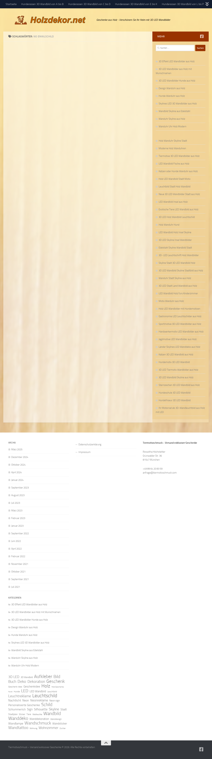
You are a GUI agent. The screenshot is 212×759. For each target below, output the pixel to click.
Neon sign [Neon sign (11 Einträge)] (54, 700)
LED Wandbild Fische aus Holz (174, 163)
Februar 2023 (18, 518)
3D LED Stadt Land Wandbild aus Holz (178, 285)
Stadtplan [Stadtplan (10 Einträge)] (13, 714)
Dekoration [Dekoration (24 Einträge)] (36, 682)
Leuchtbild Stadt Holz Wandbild (174, 186)
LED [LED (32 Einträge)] (24, 691)
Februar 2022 (18, 556)
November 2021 (19, 563)
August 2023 (18, 495)
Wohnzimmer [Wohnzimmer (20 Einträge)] (48, 728)
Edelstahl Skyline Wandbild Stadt (175, 247)
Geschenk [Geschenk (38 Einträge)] (55, 681)
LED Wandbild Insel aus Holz (173, 201)
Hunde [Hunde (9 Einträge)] (17, 691)
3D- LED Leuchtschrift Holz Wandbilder (179, 255)
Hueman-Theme (53, 752)
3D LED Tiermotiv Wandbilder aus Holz (178, 369)
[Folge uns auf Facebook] (202, 36)
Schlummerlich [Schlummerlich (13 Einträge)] (17, 709)
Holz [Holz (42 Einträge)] (45, 686)
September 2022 (20, 533)
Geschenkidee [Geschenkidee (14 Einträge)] (32, 686)
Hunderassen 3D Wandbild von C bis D (89, 4)
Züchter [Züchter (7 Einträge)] (63, 728)
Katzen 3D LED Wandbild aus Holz (176, 354)
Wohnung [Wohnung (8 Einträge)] (33, 728)
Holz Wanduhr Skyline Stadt (173, 140)
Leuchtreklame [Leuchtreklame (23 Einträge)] (19, 696)
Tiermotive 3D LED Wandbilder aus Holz (179, 156)
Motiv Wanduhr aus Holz (171, 301)
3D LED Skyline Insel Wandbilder (175, 240)
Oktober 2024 (18, 464)
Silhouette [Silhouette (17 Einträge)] (41, 709)
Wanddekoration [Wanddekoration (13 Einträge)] (39, 718)
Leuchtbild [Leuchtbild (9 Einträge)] (52, 691)
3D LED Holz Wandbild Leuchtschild (177, 217)
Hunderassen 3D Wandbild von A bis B (42, 4)
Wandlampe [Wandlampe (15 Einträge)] (15, 723)
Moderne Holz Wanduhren (172, 148)
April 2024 (16, 472)
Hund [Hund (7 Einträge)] (10, 692)
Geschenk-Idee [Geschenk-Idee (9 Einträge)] (15, 686)
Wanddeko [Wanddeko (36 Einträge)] (18, 718)
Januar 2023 (17, 525)
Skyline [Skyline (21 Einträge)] (54, 709)
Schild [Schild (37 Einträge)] (46, 705)
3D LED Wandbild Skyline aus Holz (176, 377)
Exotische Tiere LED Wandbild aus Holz (178, 209)
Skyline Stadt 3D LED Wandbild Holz (177, 262)
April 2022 (16, 548)
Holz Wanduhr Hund (169, 224)
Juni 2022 (16, 541)
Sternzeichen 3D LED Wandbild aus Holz (179, 385)
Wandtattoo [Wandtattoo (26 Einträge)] (18, 728)
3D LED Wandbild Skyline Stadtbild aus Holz (181, 270)
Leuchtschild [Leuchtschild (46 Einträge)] (44, 696)
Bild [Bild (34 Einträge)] (56, 677)
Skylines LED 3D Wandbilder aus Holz (178, 103)
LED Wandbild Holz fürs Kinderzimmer (178, 293)
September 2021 (20, 579)
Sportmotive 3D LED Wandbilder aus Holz (180, 323)
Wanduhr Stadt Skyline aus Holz (175, 278)
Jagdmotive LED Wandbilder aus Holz (178, 339)
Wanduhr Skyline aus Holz (172, 118)
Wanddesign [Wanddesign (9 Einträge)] (56, 719)
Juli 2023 (15, 502)
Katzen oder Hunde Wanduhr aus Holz (178, 171)
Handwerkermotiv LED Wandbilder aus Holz (181, 331)
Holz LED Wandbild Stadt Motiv (174, 178)
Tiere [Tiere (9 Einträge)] (28, 714)
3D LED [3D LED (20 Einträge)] (13, 677)
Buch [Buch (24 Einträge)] (12, 682)
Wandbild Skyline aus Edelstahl (174, 111)
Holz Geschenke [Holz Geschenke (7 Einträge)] (58, 687)
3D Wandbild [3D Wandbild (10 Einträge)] (27, 677)
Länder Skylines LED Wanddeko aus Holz (179, 346)
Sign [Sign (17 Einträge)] (30, 709)
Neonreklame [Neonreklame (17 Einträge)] (39, 700)
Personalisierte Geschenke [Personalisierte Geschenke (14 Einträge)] (24, 705)
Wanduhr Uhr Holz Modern (172, 126)
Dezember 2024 (19, 457)
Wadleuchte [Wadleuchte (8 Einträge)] (37, 714)
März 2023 (16, 510)
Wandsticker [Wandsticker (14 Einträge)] (59, 723)
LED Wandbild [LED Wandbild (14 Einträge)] (38, 691)
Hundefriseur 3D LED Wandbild (175, 400)
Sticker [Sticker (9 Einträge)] (22, 714)
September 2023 (20, 487)
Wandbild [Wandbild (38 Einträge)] (52, 714)
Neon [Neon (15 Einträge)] (25, 700)
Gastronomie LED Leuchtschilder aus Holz (180, 316)
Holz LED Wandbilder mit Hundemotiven (179, 308)
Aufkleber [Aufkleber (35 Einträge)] (43, 677)
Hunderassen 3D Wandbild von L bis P (183, 4)
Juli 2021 (15, 586)
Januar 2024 (17, 480)
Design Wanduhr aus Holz (172, 88)
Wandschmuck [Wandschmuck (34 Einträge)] (38, 723)
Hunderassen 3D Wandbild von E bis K (136, 4)
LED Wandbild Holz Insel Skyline (175, 232)
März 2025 (16, 449)
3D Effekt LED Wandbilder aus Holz (177, 61)
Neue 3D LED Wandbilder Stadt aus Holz (179, 194)
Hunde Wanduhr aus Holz (172, 95)
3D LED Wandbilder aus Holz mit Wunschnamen (35, 612)
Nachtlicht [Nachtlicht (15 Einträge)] (14, 700)
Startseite (11, 4)
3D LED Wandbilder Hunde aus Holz (177, 80)
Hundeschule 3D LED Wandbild (174, 392)
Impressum (85, 452)
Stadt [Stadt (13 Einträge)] (63, 709)
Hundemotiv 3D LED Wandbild (174, 362)
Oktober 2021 (18, 571)
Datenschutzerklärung (90, 444)
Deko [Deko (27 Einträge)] (22, 681)
